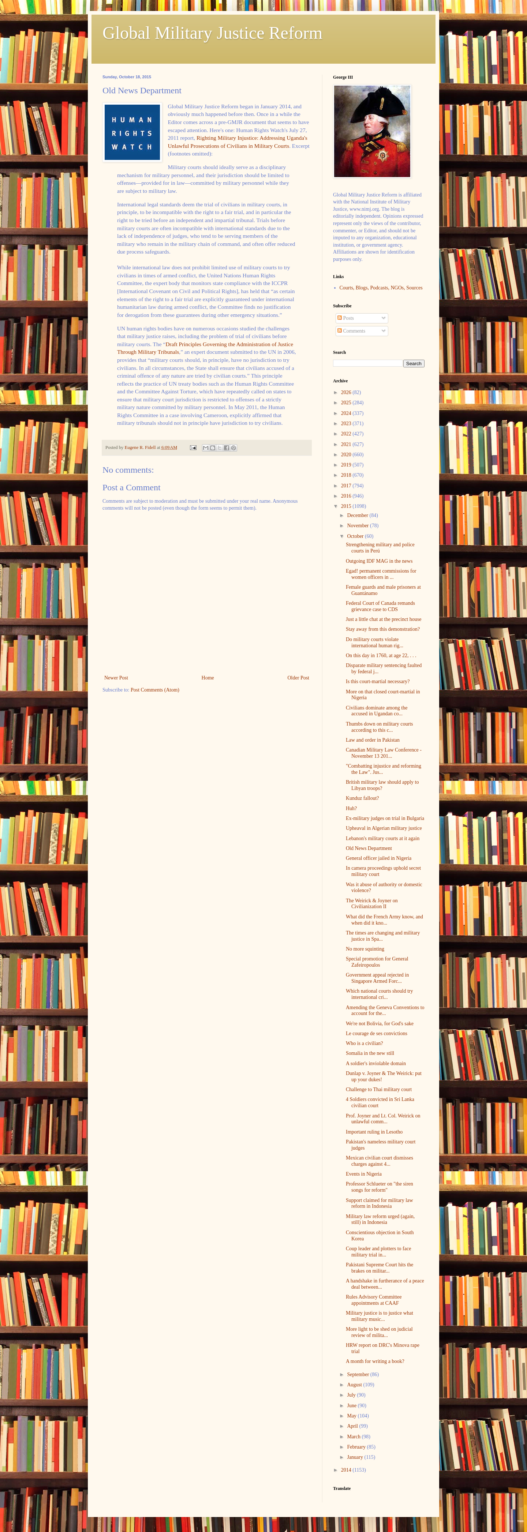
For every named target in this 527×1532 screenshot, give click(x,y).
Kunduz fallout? (362, 798)
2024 (347, 413)
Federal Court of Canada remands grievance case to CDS (380, 606)
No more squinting (365, 949)
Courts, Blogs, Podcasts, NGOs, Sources (381, 288)
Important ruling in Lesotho (374, 1132)
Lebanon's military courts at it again (382, 838)
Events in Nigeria (364, 1174)
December (358, 515)
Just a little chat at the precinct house (383, 619)
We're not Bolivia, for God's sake (380, 1023)
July (352, 1395)
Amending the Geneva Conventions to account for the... (385, 1010)
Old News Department (369, 848)
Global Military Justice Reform (212, 32)
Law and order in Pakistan (373, 740)
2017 (347, 485)
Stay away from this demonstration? (383, 629)
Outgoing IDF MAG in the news (379, 561)
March (354, 1436)
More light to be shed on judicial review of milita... (379, 1332)
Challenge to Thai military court (379, 1089)
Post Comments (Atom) (155, 690)
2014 (347, 1470)
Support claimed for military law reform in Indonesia (379, 1203)
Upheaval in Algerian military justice (384, 828)
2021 (347, 444)
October (356, 536)
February (357, 1447)
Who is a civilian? (364, 1043)
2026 (347, 392)
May (352, 1416)
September (358, 1374)
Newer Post (116, 678)
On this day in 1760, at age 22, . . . (381, 655)
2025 (347, 402)
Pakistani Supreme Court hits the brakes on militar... (379, 1268)
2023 (347, 423)
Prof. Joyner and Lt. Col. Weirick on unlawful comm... (383, 1119)
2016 (347, 496)
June (352, 1405)
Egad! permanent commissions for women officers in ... (381, 574)
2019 (347, 465)
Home (208, 678)
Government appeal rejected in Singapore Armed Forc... (377, 978)
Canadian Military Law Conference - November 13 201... (384, 753)
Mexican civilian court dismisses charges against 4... (379, 1161)
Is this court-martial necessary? (378, 681)
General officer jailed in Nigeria (378, 858)
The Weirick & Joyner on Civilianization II (372, 904)
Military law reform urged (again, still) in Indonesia (380, 1219)
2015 (347, 506)
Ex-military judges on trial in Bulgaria (385, 818)
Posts (345, 318)
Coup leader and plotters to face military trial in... (378, 1252)
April (353, 1426)
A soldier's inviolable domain (376, 1063)
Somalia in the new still (370, 1053)
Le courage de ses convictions (376, 1033)
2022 (347, 434)
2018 (347, 475)
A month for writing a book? (375, 1361)
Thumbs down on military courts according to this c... (379, 727)
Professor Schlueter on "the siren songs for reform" (379, 1187)
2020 (347, 454)
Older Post (299, 678)
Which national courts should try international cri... (379, 994)
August (355, 1384)
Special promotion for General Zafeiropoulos (377, 962)
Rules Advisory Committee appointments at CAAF (373, 1300)
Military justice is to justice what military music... (379, 1316)
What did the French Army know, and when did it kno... (384, 920)
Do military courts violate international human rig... (374, 642)
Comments (351, 331)
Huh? (351, 808)
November (358, 525)
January (355, 1457)
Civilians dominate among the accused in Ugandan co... (376, 711)
